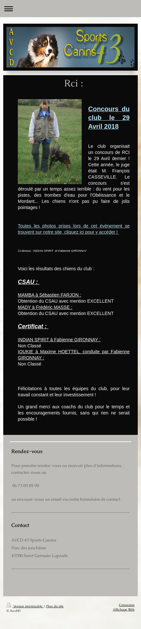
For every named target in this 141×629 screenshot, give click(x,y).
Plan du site (55, 606)
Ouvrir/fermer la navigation (70, 9)
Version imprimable (24, 606)
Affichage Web (124, 609)
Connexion (127, 605)
